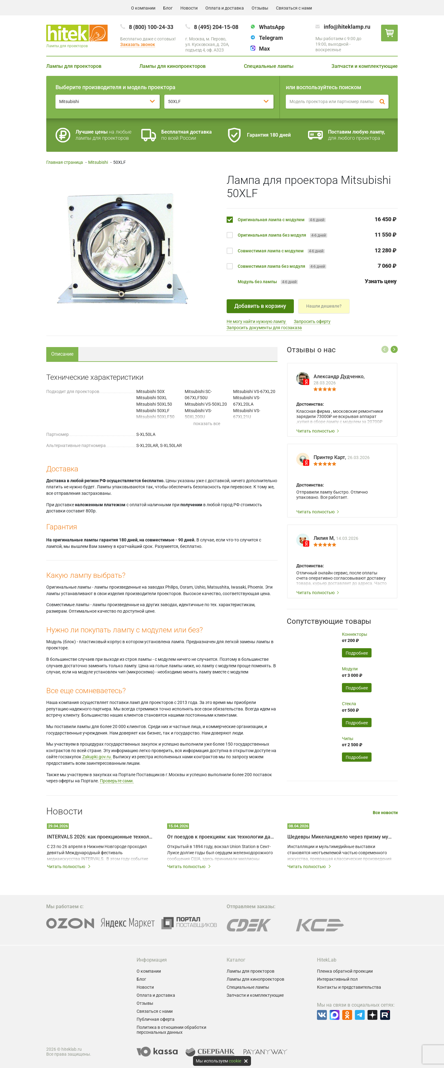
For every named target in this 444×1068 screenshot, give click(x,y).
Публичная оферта (156, 1019)
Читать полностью (317, 430)
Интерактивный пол (337, 979)
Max (264, 48)
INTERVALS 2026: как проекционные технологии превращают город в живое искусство (100, 837)
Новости (189, 8)
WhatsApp (272, 27)
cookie (235, 1060)
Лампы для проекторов (73, 66)
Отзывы (260, 8)
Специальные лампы (269, 66)
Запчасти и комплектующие (364, 66)
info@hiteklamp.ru (347, 26)
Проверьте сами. (117, 780)
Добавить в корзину (260, 306)
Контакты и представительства (349, 987)
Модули (350, 668)
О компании (143, 8)
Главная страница (64, 162)
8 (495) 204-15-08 (216, 27)
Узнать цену (381, 281)
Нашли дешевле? (324, 306)
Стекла (349, 703)
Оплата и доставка (224, 8)
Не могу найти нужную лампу (257, 321)
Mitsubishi (98, 162)
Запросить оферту (312, 321)
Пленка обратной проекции (345, 971)
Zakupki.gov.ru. (97, 756)
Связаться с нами (294, 8)
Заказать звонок (137, 44)
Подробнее (357, 653)
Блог (168, 8)
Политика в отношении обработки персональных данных (171, 1030)
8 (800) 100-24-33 (151, 27)
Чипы (347, 738)
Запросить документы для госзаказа (264, 327)
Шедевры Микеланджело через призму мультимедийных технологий (340, 837)
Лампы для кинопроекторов (172, 66)
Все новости (385, 812)
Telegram (271, 38)
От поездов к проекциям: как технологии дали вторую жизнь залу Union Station (220, 837)
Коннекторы (354, 634)
